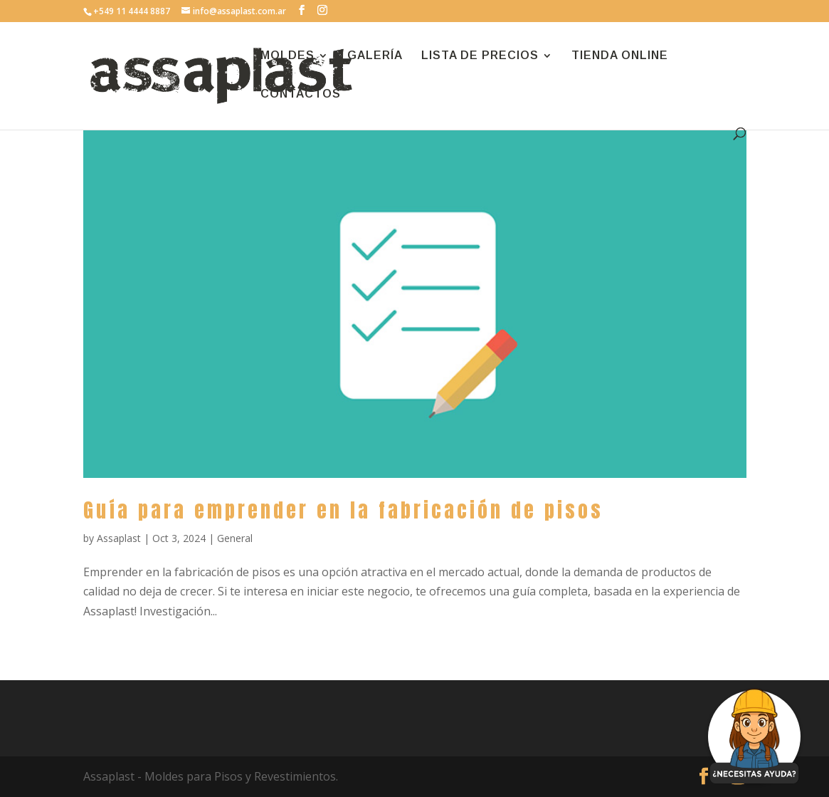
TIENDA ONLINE (619, 56)
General (235, 538)
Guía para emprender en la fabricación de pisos (343, 510)
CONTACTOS (300, 94)
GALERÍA (375, 56)
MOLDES (287, 56)
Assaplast (119, 538)
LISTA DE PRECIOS (480, 56)
